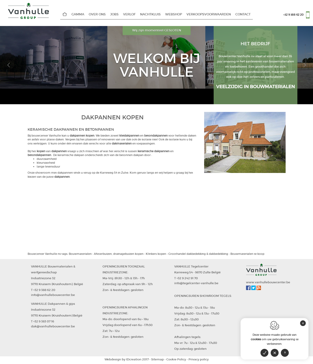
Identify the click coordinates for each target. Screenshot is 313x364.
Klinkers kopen (156, 253)
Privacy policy (199, 359)
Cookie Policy (176, 359)
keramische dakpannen (154, 151)
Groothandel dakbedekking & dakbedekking (198, 253)
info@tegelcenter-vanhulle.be (196, 283)
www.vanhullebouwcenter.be (268, 282)
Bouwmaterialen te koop (247, 253)
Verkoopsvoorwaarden (208, 14)
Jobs (114, 14)
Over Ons (97, 14)
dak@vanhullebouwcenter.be (53, 326)
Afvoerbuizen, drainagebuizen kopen (118, 253)
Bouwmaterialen (80, 253)
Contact (243, 14)
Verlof (129, 14)
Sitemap (157, 359)
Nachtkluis (150, 14)
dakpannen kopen (82, 135)
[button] (8, 65)
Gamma (78, 14)
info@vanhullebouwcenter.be (53, 295)
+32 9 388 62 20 (293, 14)
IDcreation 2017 (127, 359)
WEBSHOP (173, 14)
